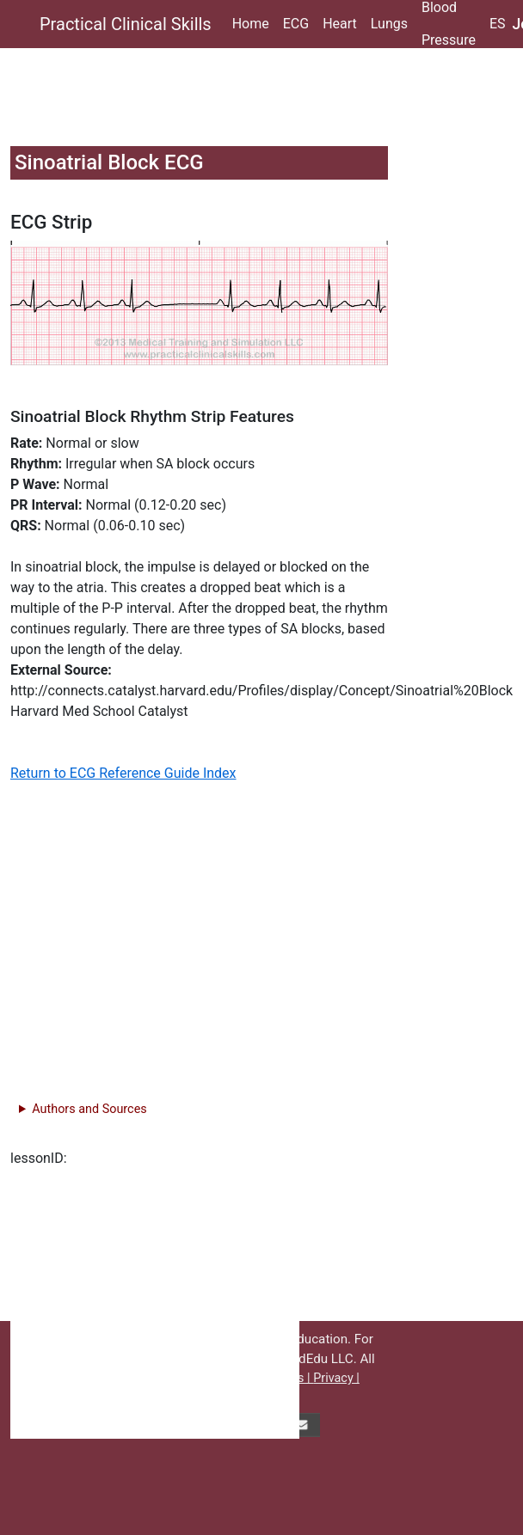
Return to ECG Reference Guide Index (123, 773)
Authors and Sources (89, 1109)
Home (250, 23)
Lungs (389, 23)
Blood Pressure (448, 24)
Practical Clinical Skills (126, 24)
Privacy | (336, 1378)
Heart (340, 23)
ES (497, 23)
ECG (296, 23)
